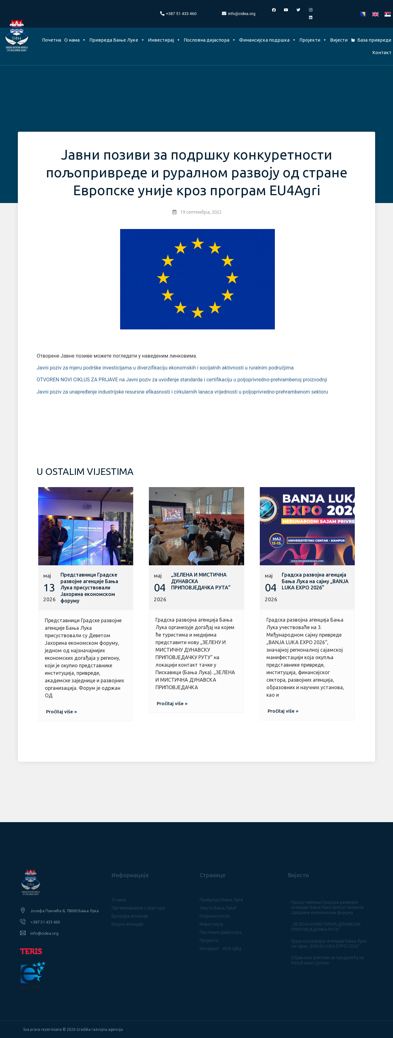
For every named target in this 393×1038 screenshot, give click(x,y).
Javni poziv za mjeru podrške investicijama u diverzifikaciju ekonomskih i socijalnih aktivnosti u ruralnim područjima (165, 368)
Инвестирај (164, 40)
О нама (75, 40)
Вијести (339, 40)
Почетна (51, 40)
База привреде (374, 40)
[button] (61, 711)
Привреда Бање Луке (117, 40)
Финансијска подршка (267, 40)
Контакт (381, 52)
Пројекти (313, 40)
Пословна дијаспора (210, 40)
